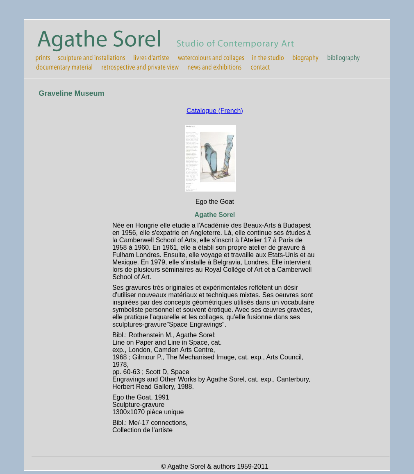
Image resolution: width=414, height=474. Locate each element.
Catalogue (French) (215, 110)
